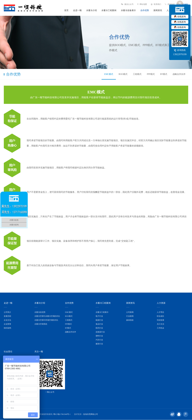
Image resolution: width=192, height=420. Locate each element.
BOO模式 (123, 74)
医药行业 (99, 328)
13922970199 (180, 54)
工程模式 (137, 74)
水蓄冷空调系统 (40, 324)
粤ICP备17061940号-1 (61, 414)
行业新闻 (130, 316)
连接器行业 (100, 332)
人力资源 (161, 303)
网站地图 (142, 4)
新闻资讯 (157, 10)
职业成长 (160, 316)
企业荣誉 (7, 324)
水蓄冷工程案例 (108, 10)
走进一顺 (77, 10)
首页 (66, 10)
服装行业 (99, 344)
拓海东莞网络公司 (90, 414)
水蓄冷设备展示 (128, 10)
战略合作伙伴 (179, 74)
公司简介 (7, 312)
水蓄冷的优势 (39, 312)
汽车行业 (99, 340)
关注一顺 (38, 351)
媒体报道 (130, 320)
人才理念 (160, 312)
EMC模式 (108, 74)
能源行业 (99, 320)
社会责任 (8, 351)
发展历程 (7, 316)
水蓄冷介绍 (91, 10)
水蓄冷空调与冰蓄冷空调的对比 (47, 316)
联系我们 (156, 4)
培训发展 (160, 320)
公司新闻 (130, 312)
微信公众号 (127, 4)
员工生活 (160, 324)
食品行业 (99, 324)
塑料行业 (99, 336)
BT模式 (163, 74)
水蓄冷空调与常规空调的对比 (46, 320)
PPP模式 (151, 74)
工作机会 (160, 328)
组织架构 (7, 328)
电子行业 (99, 316)
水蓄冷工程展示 (102, 312)
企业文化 (7, 320)
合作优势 (144, 10)
